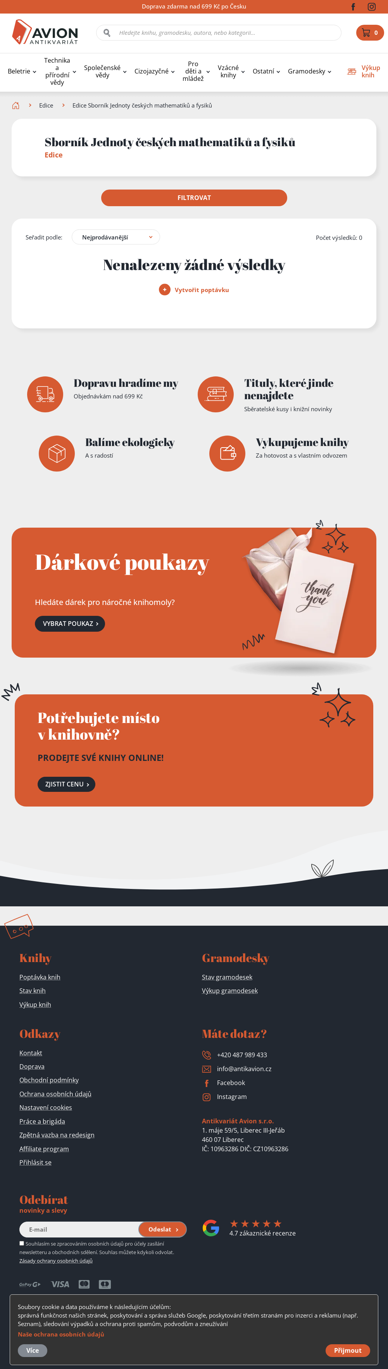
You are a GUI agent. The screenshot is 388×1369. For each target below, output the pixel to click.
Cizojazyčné (152, 71)
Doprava (32, 1066)
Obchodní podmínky (49, 1080)
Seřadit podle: (44, 237)
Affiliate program (44, 1149)
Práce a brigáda (42, 1121)
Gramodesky (306, 71)
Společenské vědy (102, 71)
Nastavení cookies (45, 1107)
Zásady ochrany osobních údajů (56, 1260)
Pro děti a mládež (193, 71)
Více (32, 1350)
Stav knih (32, 990)
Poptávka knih (39, 977)
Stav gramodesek (227, 977)
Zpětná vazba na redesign (57, 1135)
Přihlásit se (35, 1162)
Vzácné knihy (228, 71)
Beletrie (19, 71)
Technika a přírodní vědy (57, 71)
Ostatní (263, 71)
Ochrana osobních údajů (55, 1094)
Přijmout (348, 1350)
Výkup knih (35, 1004)
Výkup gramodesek (230, 990)
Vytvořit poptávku (194, 289)
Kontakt (30, 1053)
